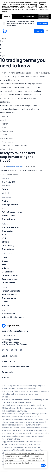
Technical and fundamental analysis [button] (14, 146)
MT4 (4, 238)
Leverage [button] (4, 117)
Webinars (6, 305)
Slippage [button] (4, 124)
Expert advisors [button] (6, 149)
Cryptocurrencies (10, 279)
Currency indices (10, 275)
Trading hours (8, 219)
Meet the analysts (10, 294)
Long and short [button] (6, 138)
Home (7, 16)
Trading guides (9, 298)
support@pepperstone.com (15, 331)
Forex (4, 257)
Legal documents (10, 356)
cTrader (5, 242)
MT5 (4, 234)
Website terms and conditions (15, 366)
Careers (5, 193)
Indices (5, 268)
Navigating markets (11, 291)
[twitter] (1, 48)
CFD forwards (8, 282)
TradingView (7, 231)
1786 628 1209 (8, 335)
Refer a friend (8, 215)
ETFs (4, 264)
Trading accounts (10, 204)
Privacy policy (8, 361)
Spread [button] (3, 127)
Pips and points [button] (6, 131)
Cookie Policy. (27, 463)
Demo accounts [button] (7, 142)
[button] (43, 465)
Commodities (8, 272)
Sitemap (5, 377)
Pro (3, 208)
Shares (5, 261)
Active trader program (12, 212)
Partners (6, 185)
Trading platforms (10, 227)
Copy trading (8, 245)
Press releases (8, 313)
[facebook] (0, 45)
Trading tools (8, 249)
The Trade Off (8, 182)
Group (5, 189)
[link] (4, 23)
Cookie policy (8, 372)
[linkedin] (0, 52)
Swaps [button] (3, 135)
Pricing (5, 201)
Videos (5, 301)
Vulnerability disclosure (13, 317)
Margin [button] (3, 120)
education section (14, 167)
